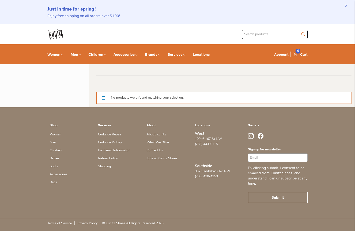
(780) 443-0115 (206, 144)
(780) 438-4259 (206, 176)
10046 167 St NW (208, 139)
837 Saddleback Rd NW (212, 171)
